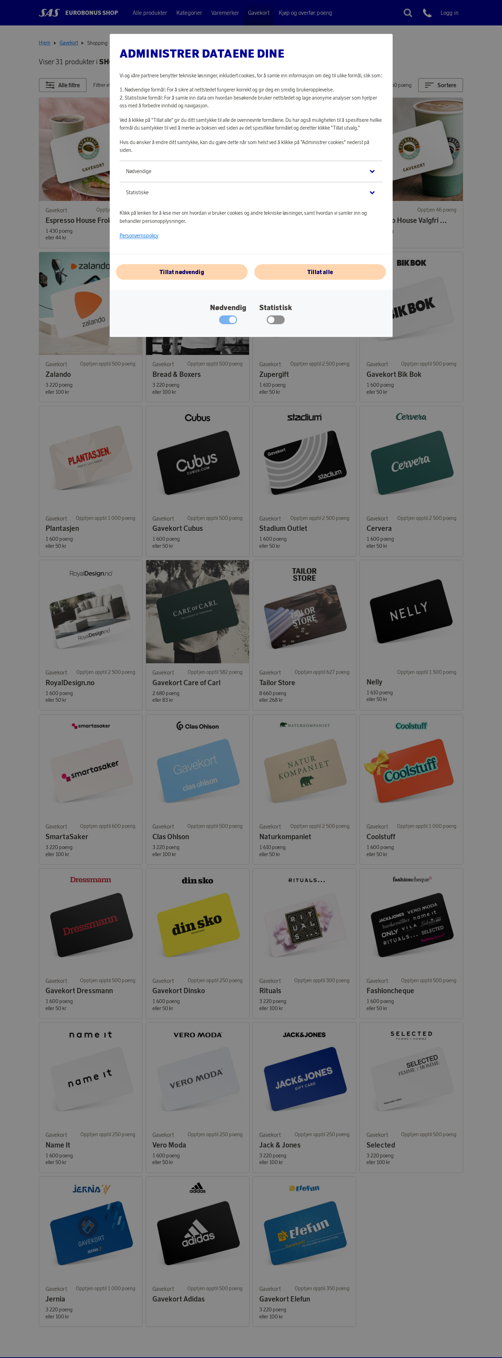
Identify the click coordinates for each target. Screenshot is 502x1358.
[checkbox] (276, 321)
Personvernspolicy (139, 235)
